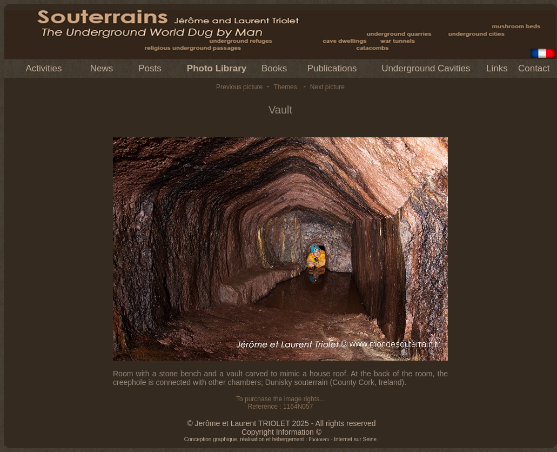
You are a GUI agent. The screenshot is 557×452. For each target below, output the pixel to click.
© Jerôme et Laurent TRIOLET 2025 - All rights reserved (281, 423)
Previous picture (239, 87)
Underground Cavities (425, 68)
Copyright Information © (281, 432)
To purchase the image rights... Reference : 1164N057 (280, 402)
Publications (332, 68)
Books (274, 68)
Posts (150, 68)
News (101, 68)
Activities (43, 68)
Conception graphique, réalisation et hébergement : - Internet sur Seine (280, 439)
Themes (285, 87)
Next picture (327, 87)
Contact (534, 68)
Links (497, 68)
